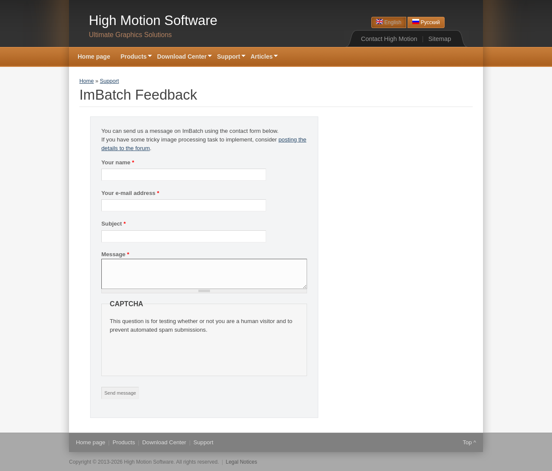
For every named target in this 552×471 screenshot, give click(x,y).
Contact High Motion (389, 38)
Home (86, 81)
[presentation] (175, 351)
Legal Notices (241, 462)
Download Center (182, 57)
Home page (94, 56)
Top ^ (469, 442)
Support (228, 57)
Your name (117, 162)
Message (115, 254)
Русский (426, 22)
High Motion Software (153, 20)
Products (133, 57)
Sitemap (439, 38)
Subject (113, 223)
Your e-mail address (130, 193)
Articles (261, 57)
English (388, 22)
